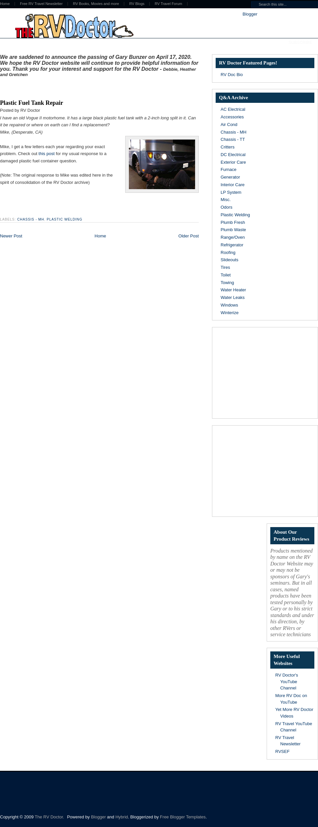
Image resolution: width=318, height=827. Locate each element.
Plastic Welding (64, 219)
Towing (227, 282)
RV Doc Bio (232, 74)
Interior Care (232, 184)
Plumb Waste (233, 229)
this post (46, 153)
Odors (226, 207)
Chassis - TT (233, 139)
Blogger (249, 14)
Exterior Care (233, 162)
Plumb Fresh (233, 222)
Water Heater (233, 289)
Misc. (226, 199)
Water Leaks (233, 297)
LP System (231, 192)
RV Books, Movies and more (96, 4)
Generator (230, 177)
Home (100, 235)
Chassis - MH (30, 219)
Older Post (189, 235)
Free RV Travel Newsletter (41, 4)
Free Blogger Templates (183, 816)
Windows (229, 305)
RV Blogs (136, 4)
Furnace (229, 169)
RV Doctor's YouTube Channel (286, 681)
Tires (225, 267)
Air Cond (229, 124)
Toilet (226, 274)
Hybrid (121, 816)
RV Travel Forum (168, 4)
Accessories (232, 116)
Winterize (229, 312)
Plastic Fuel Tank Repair (31, 103)
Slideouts (229, 259)
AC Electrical (233, 109)
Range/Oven (233, 237)
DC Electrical (233, 154)
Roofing (228, 252)
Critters (228, 147)
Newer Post (11, 235)
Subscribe (300, 42)
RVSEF (282, 751)
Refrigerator (232, 244)
